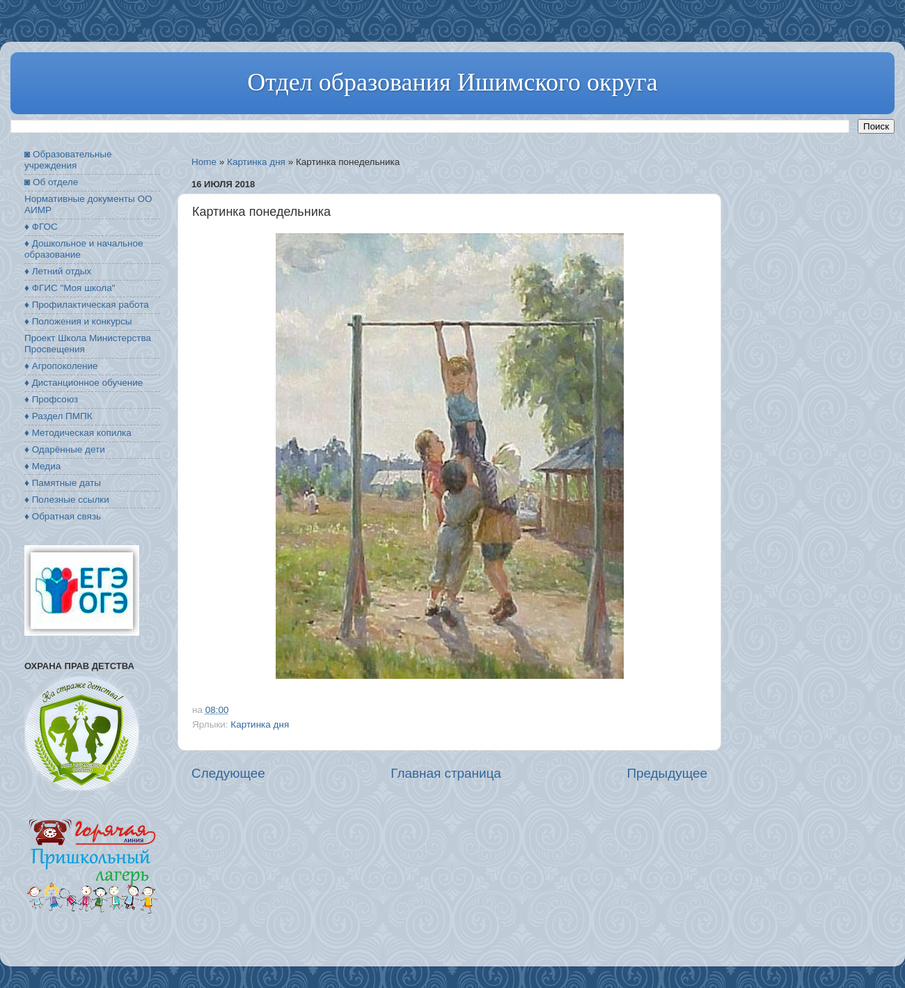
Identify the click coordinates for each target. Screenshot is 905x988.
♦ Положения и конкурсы (78, 321)
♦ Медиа (42, 466)
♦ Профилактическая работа (86, 304)
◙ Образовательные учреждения (67, 160)
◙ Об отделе (51, 182)
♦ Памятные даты (62, 483)
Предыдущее (667, 773)
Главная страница (446, 773)
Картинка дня (256, 162)
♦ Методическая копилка (78, 433)
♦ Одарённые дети (64, 449)
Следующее (228, 773)
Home (204, 162)
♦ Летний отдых (57, 271)
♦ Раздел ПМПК (58, 416)
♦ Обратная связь (62, 516)
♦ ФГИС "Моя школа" (69, 288)
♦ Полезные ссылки (66, 499)
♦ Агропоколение (61, 366)
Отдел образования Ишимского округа (452, 82)
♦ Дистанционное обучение (83, 382)
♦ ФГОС (41, 226)
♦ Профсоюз (51, 399)
